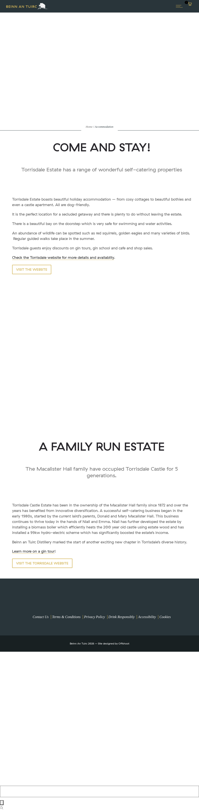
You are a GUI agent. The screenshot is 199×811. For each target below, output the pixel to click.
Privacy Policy (94, 617)
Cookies (165, 617)
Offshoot (123, 643)
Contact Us (40, 617)
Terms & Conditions (66, 617)
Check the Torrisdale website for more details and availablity (63, 257)
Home (89, 126)
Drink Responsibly (122, 617)
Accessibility (147, 617)
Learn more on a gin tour (33, 551)
